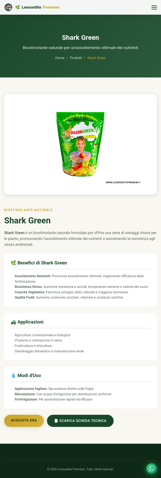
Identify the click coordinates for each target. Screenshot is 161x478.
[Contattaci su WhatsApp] (151, 468)
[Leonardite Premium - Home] (31, 7)
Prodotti (76, 58)
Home (59, 58)
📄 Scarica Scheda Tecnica (80, 421)
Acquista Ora (24, 420)
